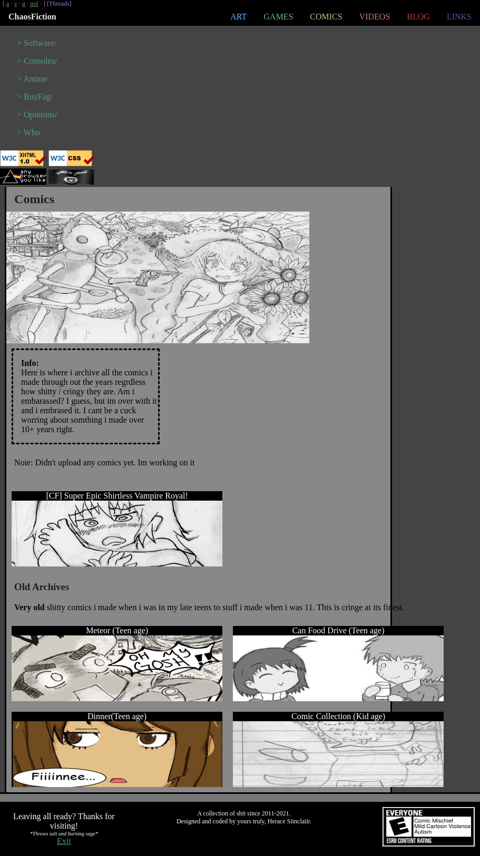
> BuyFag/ (35, 96)
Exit (64, 841)
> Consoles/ (37, 60)
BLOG (418, 16)
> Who (28, 132)
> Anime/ (32, 78)
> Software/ (36, 42)
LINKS (459, 16)
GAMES (278, 16)
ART (238, 16)
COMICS (326, 16)
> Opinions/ (37, 114)
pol (34, 3)
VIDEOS (374, 16)
